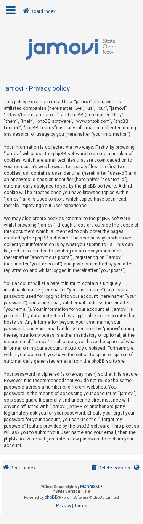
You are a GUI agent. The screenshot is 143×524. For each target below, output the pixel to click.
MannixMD (91, 486)
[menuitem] (110, 468)
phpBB (51, 497)
